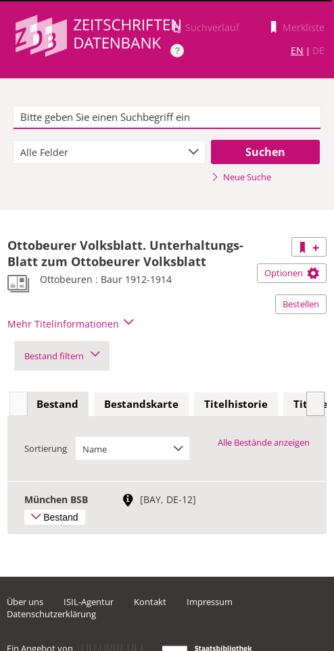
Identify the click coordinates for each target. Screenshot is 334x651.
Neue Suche (241, 177)
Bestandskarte (141, 404)
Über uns (25, 602)
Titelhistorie (236, 404)
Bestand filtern (61, 356)
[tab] (57, 404)
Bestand (57, 404)
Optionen (291, 273)
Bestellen (301, 304)
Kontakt (150, 602)
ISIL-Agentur (89, 602)
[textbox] (166, 117)
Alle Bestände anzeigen (264, 442)
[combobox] (109, 152)
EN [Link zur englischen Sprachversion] (297, 50)
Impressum (210, 602)
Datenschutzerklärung (51, 614)
